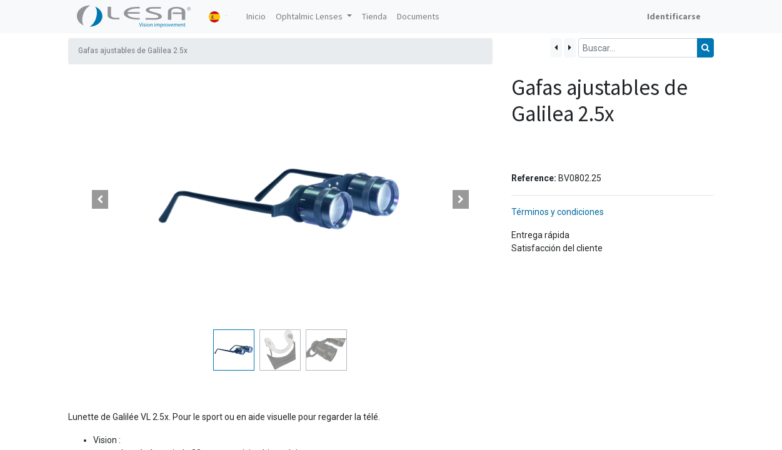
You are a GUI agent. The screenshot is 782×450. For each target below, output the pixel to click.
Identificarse (674, 16)
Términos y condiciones (557, 212)
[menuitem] (256, 16)
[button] (100, 199)
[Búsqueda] (705, 48)
